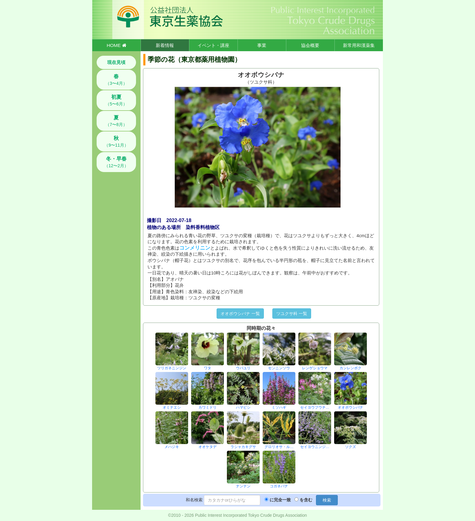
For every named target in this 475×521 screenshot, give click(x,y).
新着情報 (165, 45)
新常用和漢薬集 (359, 45)
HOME (116, 45)
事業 (261, 45)
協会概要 (310, 45)
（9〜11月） (116, 141)
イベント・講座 (213, 45)
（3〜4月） (116, 80)
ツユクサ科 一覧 (291, 313)
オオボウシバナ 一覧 (240, 313)
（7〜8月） (116, 121)
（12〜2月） (116, 162)
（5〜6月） (116, 100)
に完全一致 (280, 499)
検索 (327, 500)
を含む (306, 499)
